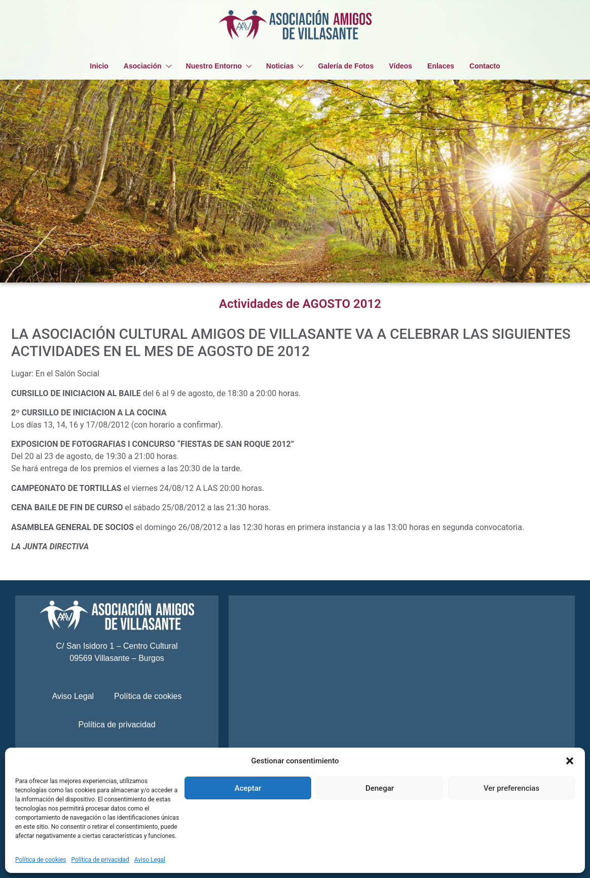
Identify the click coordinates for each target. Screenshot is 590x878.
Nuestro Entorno (218, 66)
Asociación (147, 66)
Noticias (284, 66)
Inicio (99, 66)
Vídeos (400, 66)
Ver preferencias (511, 788)
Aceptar (248, 788)
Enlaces (440, 66)
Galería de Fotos (346, 66)
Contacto (484, 66)
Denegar (379, 788)
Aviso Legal (149, 859)
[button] (570, 761)
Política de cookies (40, 859)
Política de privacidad (100, 859)
